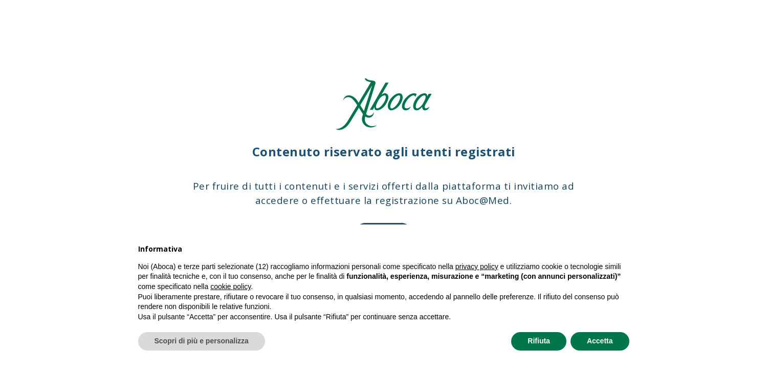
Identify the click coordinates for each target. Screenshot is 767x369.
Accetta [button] (600, 341)
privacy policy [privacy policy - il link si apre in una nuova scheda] (476, 266)
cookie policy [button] (230, 286)
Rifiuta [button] (539, 341)
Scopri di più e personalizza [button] (202, 341)
